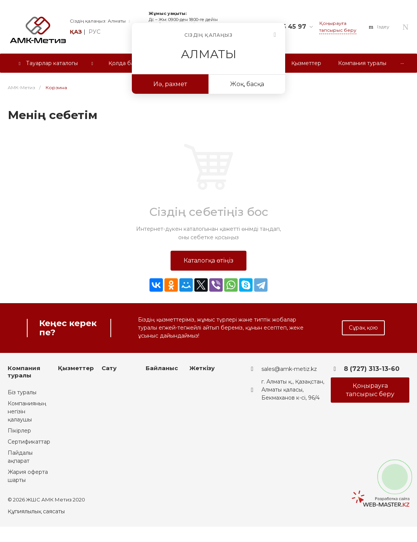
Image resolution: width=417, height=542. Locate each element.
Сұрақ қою (363, 327)
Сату (109, 368)
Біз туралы (22, 392)
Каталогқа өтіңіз (208, 260)
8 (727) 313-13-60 (371, 368)
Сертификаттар (29, 441)
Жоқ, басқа (247, 84)
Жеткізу (202, 368)
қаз (76, 31)
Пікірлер (19, 430)
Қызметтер (76, 368)
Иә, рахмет (170, 84)
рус (94, 31)
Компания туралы (24, 371)
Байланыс (162, 368)
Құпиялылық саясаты (36, 511)
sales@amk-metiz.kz (289, 369)
